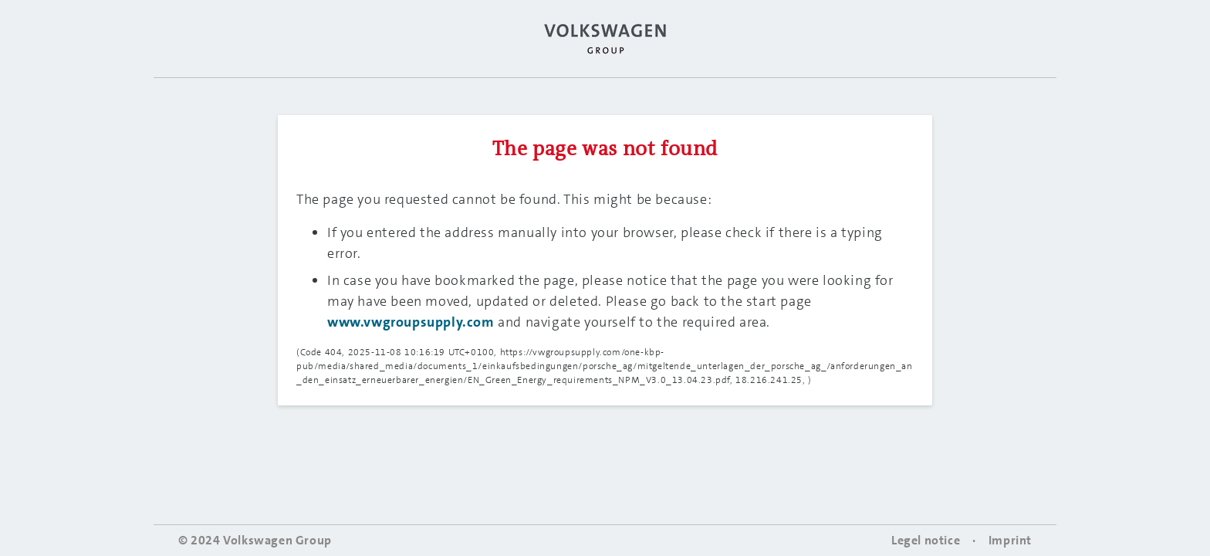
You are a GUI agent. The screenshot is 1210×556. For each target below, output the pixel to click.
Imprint (1010, 540)
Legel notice (925, 540)
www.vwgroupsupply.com (411, 322)
